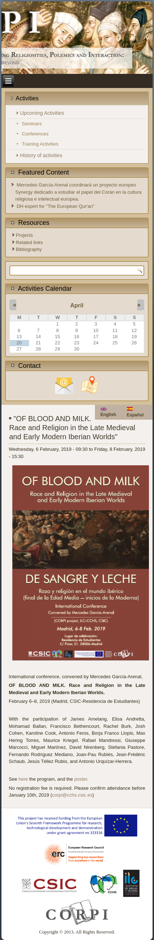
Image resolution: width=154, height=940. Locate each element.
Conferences (35, 134)
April (76, 305)
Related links (29, 242)
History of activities (41, 155)
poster (80, 779)
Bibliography (29, 249)
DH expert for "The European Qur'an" (56, 206)
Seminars (32, 123)
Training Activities (40, 144)
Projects (24, 235)
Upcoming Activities (42, 113)
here (23, 779)
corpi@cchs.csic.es (72, 795)
